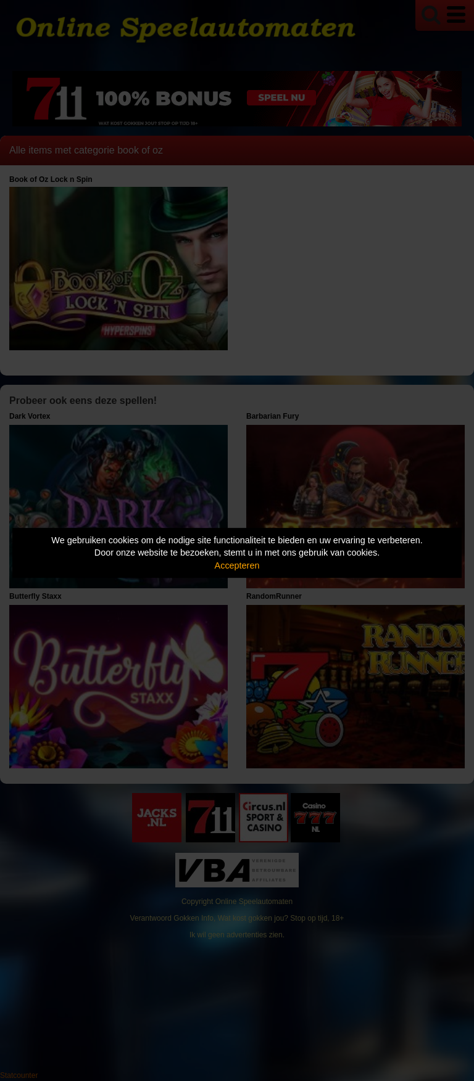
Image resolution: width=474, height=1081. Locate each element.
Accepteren (237, 565)
